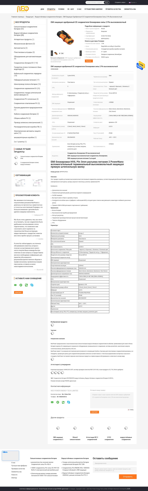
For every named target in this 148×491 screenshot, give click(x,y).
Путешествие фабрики (93, 9)
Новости (14, 475)
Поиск (106, 2)
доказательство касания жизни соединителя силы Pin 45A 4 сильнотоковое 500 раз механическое (44, 463)
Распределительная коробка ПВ (26, 127)
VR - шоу (70, 9)
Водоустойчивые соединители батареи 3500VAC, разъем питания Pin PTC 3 (76, 474)
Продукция (29, 17)
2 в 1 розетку (19, 142)
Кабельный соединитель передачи (27, 74)
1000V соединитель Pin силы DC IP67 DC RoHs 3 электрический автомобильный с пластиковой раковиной (45, 469)
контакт (88, 61)
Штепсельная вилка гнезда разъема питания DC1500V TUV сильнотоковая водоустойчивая (44, 475)
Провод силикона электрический (27, 123)
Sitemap (14, 478)
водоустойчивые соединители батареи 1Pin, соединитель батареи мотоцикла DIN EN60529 (126, 438)
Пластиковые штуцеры (23, 52)
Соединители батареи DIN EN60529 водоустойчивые (69, 378)
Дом (42, 9)
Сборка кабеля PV (21, 118)
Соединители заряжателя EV (25, 88)
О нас (79, 9)
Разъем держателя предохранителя (28, 108)
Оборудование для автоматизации (27, 57)
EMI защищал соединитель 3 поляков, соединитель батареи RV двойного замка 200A (58, 438)
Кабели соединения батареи (25, 114)
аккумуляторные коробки (24, 137)
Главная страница (17, 17)
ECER (128, 489)
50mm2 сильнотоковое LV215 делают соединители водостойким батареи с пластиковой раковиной (75, 438)
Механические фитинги (23, 44)
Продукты (51, 9)
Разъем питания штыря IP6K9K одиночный (63, 381)
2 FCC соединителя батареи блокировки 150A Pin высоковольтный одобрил (109, 438)
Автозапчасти (19, 48)
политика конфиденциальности (28, 489)
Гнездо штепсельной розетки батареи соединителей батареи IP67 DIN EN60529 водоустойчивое (76, 463)
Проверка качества (113, 9)
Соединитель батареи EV (24, 63)
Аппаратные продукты (23, 39)
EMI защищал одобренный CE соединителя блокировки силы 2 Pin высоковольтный (66, 59)
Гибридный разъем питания (25, 80)
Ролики (61, 9)
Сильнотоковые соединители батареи (43, 458)
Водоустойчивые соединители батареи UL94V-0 (99, 378)
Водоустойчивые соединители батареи (48, 17)
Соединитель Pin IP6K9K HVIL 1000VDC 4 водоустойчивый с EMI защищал (76, 469)
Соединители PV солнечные (25, 99)
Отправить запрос (120, 2)
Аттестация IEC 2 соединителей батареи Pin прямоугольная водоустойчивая (92, 438)
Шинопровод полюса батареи (25, 84)
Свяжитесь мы (130, 9)
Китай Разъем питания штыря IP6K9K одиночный (53, 489)
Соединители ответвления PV (25, 103)
